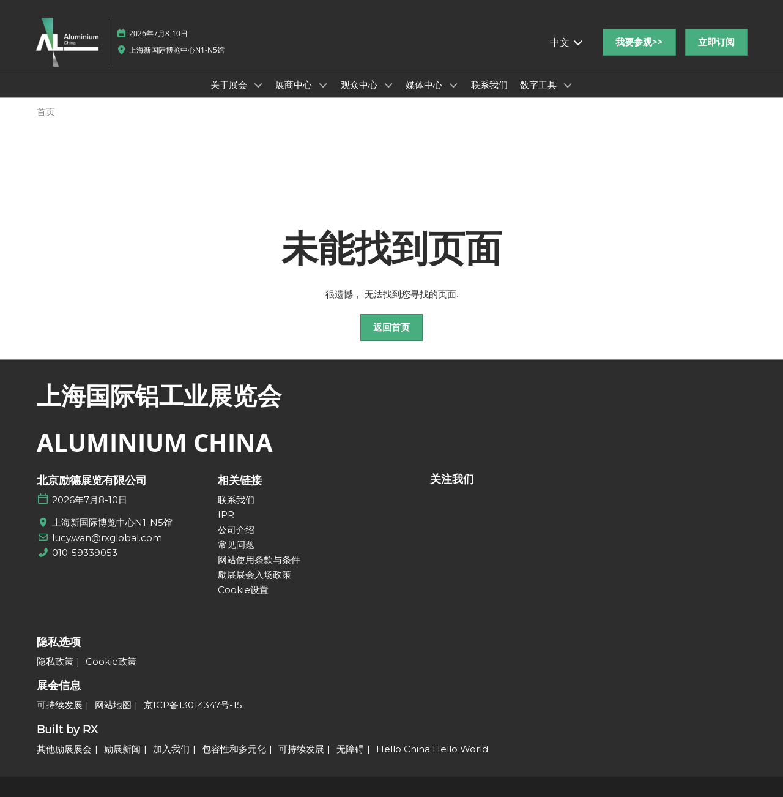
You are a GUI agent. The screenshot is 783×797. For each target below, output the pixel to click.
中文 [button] (567, 42)
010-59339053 (84, 552)
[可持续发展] (60, 705)
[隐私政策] (55, 662)
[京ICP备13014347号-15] (193, 705)
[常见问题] (271, 545)
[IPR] (271, 515)
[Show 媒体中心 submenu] (453, 85)
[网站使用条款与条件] (271, 560)
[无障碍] (350, 749)
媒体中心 (425, 84)
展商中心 (294, 84)
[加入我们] (171, 749)
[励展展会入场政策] (271, 575)
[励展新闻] (122, 749)
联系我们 (489, 84)
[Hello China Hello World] (432, 749)
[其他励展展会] (64, 749)
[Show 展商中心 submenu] (322, 85)
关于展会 (230, 84)
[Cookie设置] (271, 590)
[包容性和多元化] (234, 749)
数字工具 (539, 84)
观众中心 (360, 84)
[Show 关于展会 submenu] (258, 85)
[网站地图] (113, 705)
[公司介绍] (271, 530)
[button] (639, 42)
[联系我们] (271, 500)
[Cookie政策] (111, 662)
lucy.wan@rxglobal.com (107, 538)
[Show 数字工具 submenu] (567, 85)
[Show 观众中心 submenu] (388, 85)
